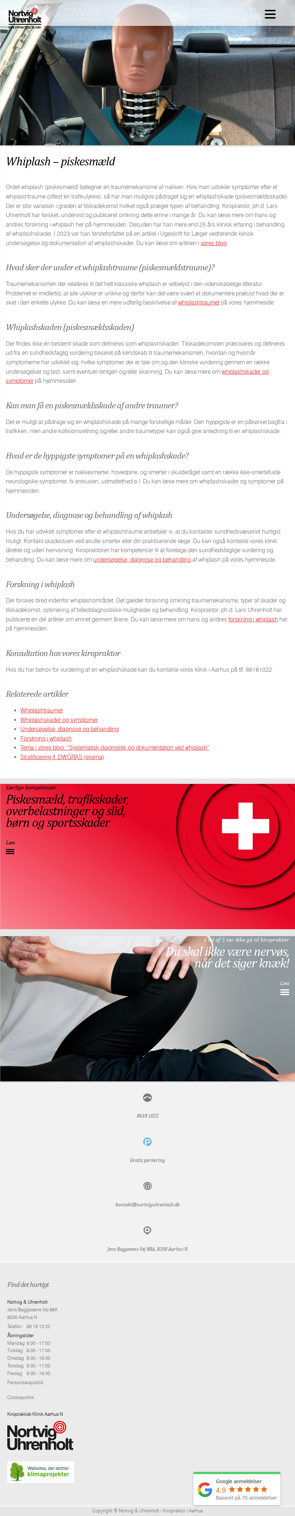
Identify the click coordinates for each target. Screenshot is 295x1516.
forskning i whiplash (253, 619)
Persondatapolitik (25, 1382)
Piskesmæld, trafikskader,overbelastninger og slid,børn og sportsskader (67, 811)
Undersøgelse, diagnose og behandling (69, 729)
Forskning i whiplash (46, 738)
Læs (10, 842)
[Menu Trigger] (270, 14)
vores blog (214, 243)
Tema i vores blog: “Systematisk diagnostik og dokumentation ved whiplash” (114, 747)
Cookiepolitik (20, 1397)
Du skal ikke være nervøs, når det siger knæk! (227, 957)
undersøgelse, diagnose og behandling (142, 559)
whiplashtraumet (198, 302)
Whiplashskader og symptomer (59, 719)
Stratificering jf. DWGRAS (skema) (62, 757)
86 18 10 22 (38, 1326)
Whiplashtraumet (41, 710)
